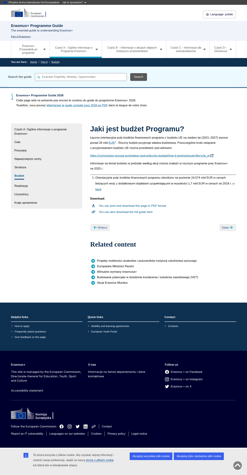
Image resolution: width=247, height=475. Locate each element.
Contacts (173, 326)
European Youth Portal (104, 331)
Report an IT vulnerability (27, 433)
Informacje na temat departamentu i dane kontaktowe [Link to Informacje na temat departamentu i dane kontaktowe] (116, 374)
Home (33, 61)
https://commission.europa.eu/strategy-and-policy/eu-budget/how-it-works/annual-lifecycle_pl (150, 155)
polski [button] (219, 14)
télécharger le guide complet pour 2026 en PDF (77, 105)
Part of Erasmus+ (21, 36)
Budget (55, 61)
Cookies (96, 433)
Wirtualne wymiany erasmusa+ (117, 271)
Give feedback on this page (30, 337)
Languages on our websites (67, 433)
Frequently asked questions (30, 331)
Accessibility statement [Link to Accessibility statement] (27, 390)
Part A (44, 61)
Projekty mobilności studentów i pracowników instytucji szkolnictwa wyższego (147, 260)
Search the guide (20, 76)
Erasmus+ (18, 364)
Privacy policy (116, 433)
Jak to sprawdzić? (74, 2)
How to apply (22, 326)
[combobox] (81, 77)
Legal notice (139, 433)
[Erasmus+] (30, 13)
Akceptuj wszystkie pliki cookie (151, 456)
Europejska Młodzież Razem (115, 266)
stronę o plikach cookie (100, 460)
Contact (107, 426)
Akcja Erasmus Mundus (112, 282)
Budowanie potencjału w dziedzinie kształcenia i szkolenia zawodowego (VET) (147, 277)
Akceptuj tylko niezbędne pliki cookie (199, 456)
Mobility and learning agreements (110, 326)
